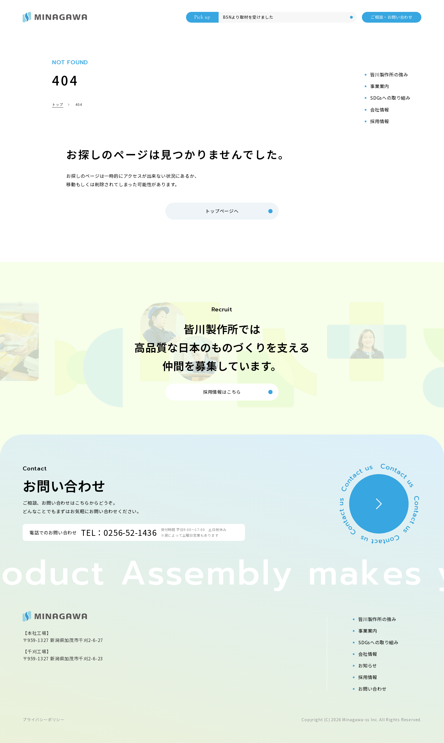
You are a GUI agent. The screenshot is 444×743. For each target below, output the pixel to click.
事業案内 (367, 630)
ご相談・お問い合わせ (392, 17)
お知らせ (367, 665)
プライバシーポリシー (44, 719)
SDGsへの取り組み (378, 642)
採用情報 (367, 677)
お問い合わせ (372, 688)
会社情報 (367, 654)
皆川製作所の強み (377, 619)
